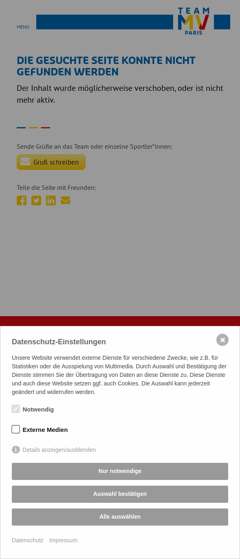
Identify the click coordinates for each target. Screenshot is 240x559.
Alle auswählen (120, 516)
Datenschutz (28, 540)
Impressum (63, 540)
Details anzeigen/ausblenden (59, 450)
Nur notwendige (120, 471)
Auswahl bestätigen (120, 494)
